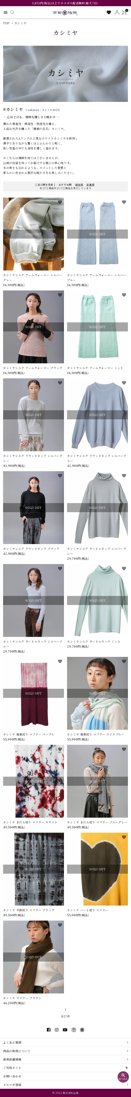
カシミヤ (20, 23)
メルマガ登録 (12, 1085)
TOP (6, 23)
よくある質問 (12, 1042)
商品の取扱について (16, 1051)
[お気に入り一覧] (108, 12)
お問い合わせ (12, 1076)
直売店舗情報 (12, 1059)
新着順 (90, 184)
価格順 (79, 184)
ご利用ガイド (12, 1068)
